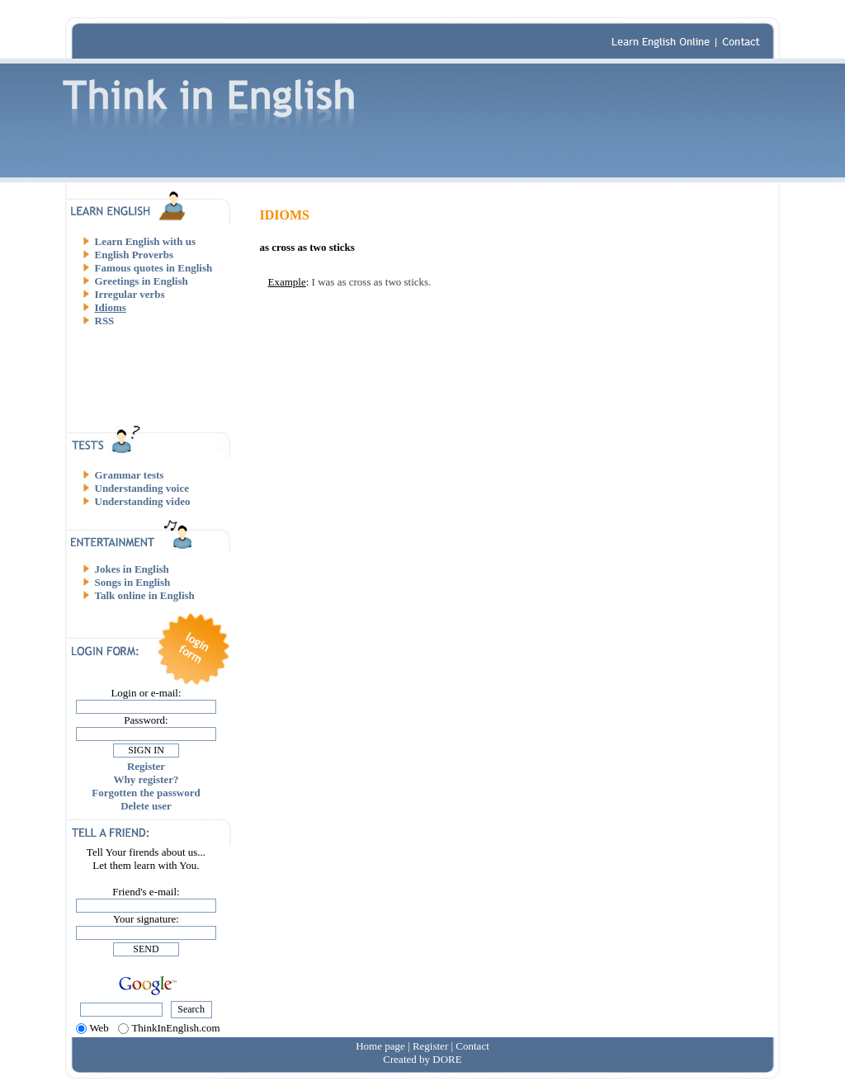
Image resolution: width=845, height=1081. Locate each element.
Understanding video (143, 501)
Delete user (146, 806)
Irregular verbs (130, 294)
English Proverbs (134, 254)
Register (146, 766)
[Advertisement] (152, 375)
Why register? (146, 779)
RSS (105, 320)
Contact (472, 1046)
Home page (380, 1046)
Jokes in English (132, 569)
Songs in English (133, 582)
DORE (446, 1059)
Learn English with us (145, 241)
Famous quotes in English (154, 268)
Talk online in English (145, 595)
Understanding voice (142, 488)
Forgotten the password (146, 792)
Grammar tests (129, 475)
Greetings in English (141, 281)
